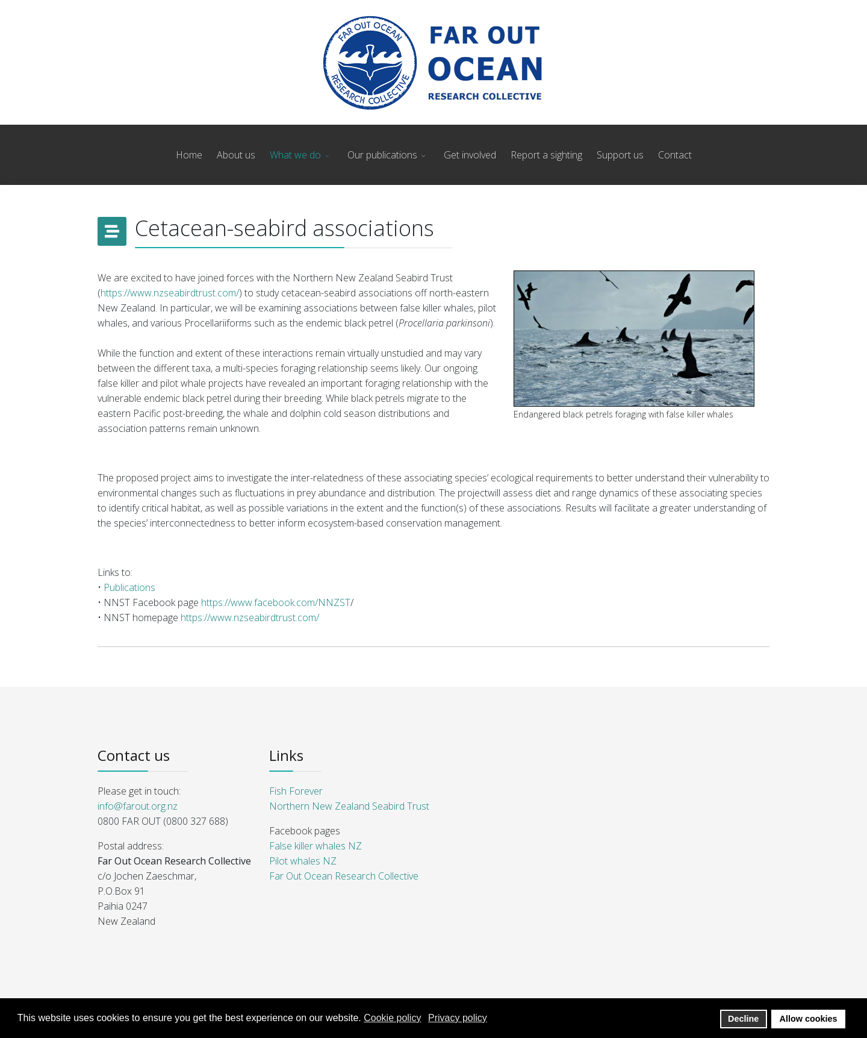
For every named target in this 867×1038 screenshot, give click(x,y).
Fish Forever (296, 791)
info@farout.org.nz (138, 806)
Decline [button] (743, 1019)
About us (236, 154)
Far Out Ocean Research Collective (343, 876)
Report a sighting (546, 154)
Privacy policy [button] (457, 1018)
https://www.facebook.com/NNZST (275, 602)
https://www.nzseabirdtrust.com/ (170, 292)
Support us (620, 154)
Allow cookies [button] (808, 1019)
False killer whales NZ (315, 845)
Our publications (382, 154)
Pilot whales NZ (303, 861)
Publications (129, 587)
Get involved (470, 154)
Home (189, 154)
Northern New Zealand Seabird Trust (349, 806)
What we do (295, 154)
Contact (675, 154)
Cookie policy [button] (392, 1018)
